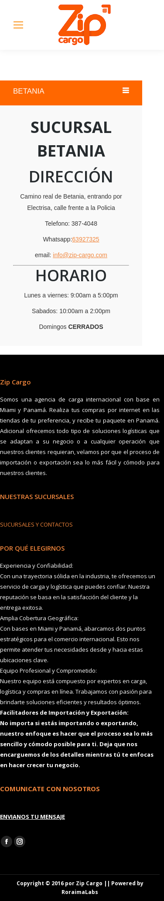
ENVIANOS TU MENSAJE (32, 817)
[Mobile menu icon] (18, 25)
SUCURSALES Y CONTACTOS (36, 524)
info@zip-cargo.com (80, 254)
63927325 (85, 239)
